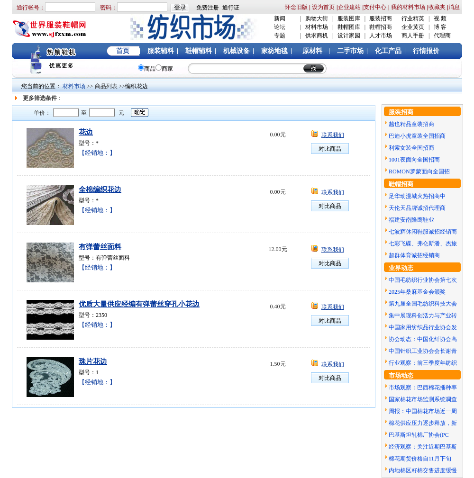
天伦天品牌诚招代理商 (417, 208)
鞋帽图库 (348, 27)
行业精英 (412, 18)
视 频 (440, 18)
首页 (122, 50)
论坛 (279, 27)
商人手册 (412, 35)
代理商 (442, 35)
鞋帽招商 (380, 27)
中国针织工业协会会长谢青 (423, 351)
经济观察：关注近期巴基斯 (423, 446)
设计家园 (348, 35)
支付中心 (375, 7)
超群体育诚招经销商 (414, 255)
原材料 (312, 50)
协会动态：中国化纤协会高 (423, 339)
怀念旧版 (296, 7)
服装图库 (348, 18)
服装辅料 (160, 50)
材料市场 (316, 27)
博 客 (440, 27)
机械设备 (236, 50)
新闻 (279, 18)
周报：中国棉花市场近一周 (423, 411)
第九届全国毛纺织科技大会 (423, 303)
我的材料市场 (408, 7)
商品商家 (155, 68)
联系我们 (332, 135)
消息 (454, 7)
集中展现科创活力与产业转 (423, 315)
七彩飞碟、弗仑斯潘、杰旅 (423, 243)
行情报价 (426, 50)
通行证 (230, 7)
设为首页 (322, 7)
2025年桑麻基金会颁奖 (417, 292)
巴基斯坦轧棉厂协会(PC (419, 435)
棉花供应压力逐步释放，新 (423, 423)
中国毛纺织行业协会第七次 (423, 280)
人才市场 (380, 35)
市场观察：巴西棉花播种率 (423, 387)
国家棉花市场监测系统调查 (423, 399)
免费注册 (207, 7)
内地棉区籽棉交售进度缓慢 (423, 470)
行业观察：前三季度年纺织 (423, 363)
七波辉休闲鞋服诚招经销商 (423, 231)
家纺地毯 (274, 50)
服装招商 (380, 18)
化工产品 (388, 50)
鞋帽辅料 (198, 50)
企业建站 (349, 7)
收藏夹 (437, 7)
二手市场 (350, 50)
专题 (279, 35)
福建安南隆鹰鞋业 (411, 219)
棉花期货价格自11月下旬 (420, 458)
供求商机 (316, 35)
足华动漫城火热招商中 (417, 196)
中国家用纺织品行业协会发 (423, 327)
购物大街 (316, 18)
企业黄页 (412, 27)
